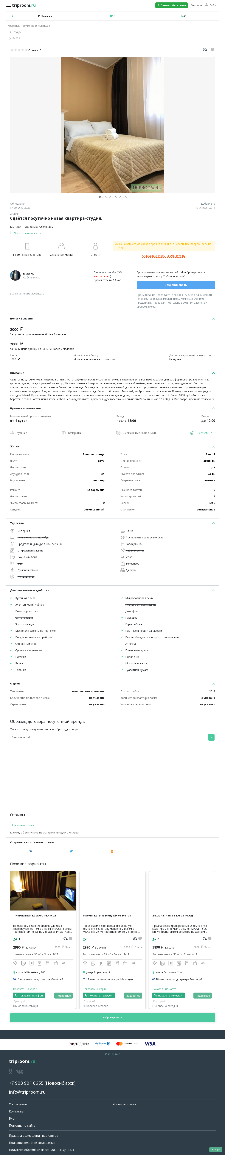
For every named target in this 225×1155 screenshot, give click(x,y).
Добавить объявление (171, 5)
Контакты (16, 1111)
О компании (18, 1104)
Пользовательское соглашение (32, 1143)
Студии (17, 32)
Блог (12, 1118)
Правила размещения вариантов (33, 1136)
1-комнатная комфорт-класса (34, 915)
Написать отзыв (23, 825)
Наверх (216, 1149)
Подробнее (63, 995)
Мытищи (15, 226)
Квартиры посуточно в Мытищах (29, 25)
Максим (29, 273)
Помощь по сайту (22, 1125)
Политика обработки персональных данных (41, 1150)
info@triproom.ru (27, 1092)
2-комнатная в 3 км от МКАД (172, 915)
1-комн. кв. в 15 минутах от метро (107, 915)
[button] (211, 5)
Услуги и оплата (124, 1104)
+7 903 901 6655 (26, 1083)
